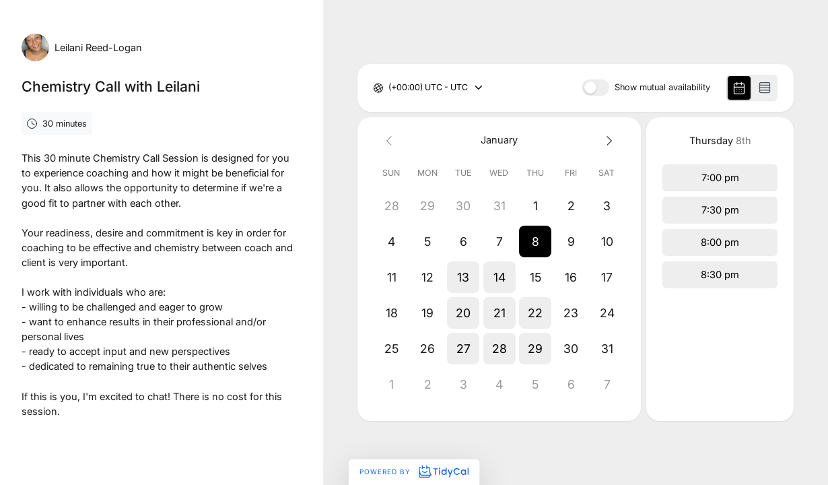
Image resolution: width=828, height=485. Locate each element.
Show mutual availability (662, 88)
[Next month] (607, 140)
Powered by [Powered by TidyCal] (414, 471)
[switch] (595, 87)
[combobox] (389, 88)
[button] (535, 241)
